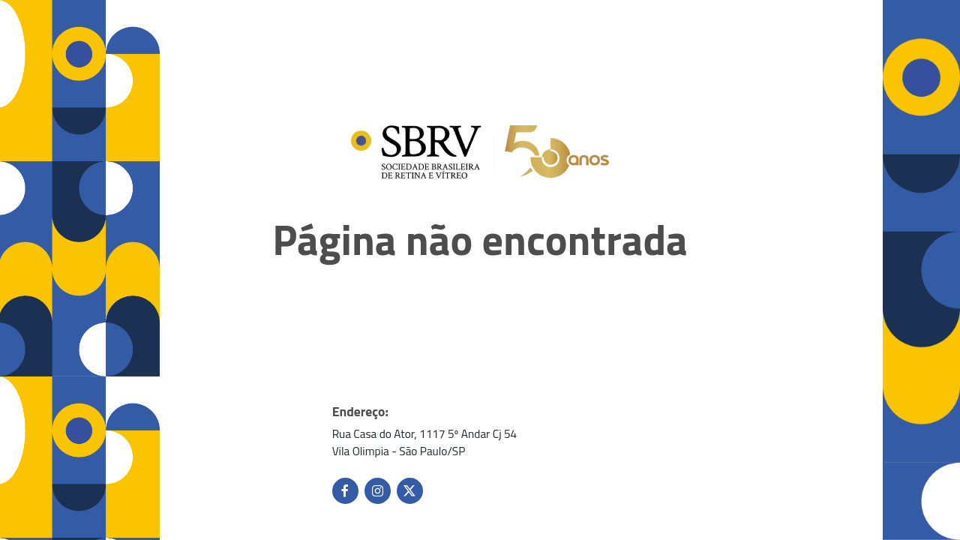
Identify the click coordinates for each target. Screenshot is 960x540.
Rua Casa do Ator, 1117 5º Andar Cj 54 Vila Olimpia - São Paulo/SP (425, 442)
